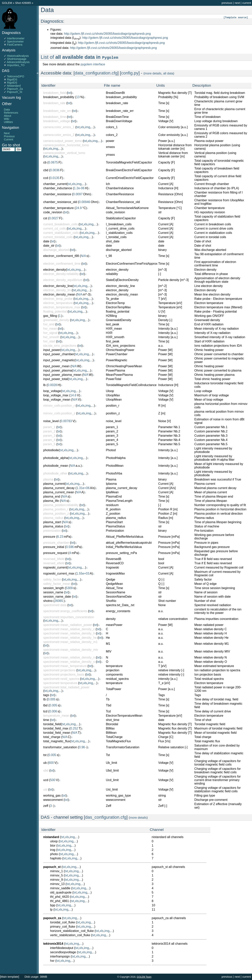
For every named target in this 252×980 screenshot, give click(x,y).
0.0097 (78, 194)
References (11, 112)
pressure (49, 536)
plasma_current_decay (59, 488)
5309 (69, 588)
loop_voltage (52, 391)
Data (7, 109)
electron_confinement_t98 (61, 256)
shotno (48, 600)
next (237, 2)
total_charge (51, 737)
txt (69, 92)
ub (45, 762)
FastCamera (14, 44)
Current (8, 139)
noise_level (51, 421)
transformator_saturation (60, 747)
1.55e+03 (82, 573)
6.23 (60, 536)
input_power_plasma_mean (62, 374)
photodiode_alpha (55, 458)
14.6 (73, 395)
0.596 (70, 547)
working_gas (52, 795)
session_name (53, 592)
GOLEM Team (144, 977)
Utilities (8, 122)
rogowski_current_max (58, 573)
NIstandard (14, 85)
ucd (45, 780)
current (246, 2)
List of (79, 57)
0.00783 (66, 421)
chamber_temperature (58, 208)
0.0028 (52, 385)
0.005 (51, 699)
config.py (130, 73)
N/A (83, 256)
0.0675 (53, 162)
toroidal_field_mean (56, 732)
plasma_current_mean (58, 492)
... (92, 127)
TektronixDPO (15, 76)
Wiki (6, 118)
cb (45, 162)
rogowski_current (55, 567)
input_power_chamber (58, 354)
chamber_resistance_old (60, 202)
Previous (9, 136)
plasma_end (51, 496)
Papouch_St (14, 91)
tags (46, 695)
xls (82, 127)
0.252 (74, 728)
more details (153, 73)
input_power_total (55, 379)
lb (44, 385)
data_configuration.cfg (96, 73)
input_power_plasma (57, 370)
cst (45, 218)
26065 (58, 600)
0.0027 (54, 218)
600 (51, 762)
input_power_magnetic (58, 360)
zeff (45, 805)
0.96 (82, 747)
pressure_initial (53, 547)
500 (52, 780)
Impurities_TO (15, 65)
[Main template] (9, 976)
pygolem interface (93, 64)
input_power (51, 350)
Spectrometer (15, 41)
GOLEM (7, 2)
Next (7, 133)
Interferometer (15, 38)
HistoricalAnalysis (18, 55)
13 (78, 97)
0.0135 (55, 178)
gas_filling (50, 315)
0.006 (53, 711)
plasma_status (53, 526)
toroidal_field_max (55, 728)
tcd (45, 711)
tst (45, 755)
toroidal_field (52, 724)
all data (168, 73)
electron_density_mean (59, 294)
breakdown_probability (58, 97)
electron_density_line (57, 286)
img (87, 127)
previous (227, 2)
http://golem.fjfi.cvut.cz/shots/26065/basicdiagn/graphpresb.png (107, 33)
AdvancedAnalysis (18, 62)
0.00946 (84, 202)
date (46, 241)
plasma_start (52, 522)
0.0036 (55, 170)
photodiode (51, 450)
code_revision (52, 212)
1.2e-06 (79, 188)
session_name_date (57, 596)
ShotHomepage (16, 58)
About (7, 115)
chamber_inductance (57, 188)
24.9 (79, 208)
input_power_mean (56, 366)
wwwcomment (53, 799)
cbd (45, 170)
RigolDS (12, 79)
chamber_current (55, 184)
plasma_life (51, 500)
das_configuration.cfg (105, 817)
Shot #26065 (23, 2)
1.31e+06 (83, 488)
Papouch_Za (15, 88)
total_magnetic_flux (56, 741)
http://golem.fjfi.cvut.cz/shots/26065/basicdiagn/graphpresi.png (125, 37)
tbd (45, 705)
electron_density (54, 269)
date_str (48, 245)
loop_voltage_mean (56, 399)
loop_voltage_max (55, 395)
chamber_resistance (57, 194)
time (46, 720)
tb (44, 699)
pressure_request (55, 553)
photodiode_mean (55, 465)
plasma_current (54, 483)
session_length (53, 588)
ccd (45, 178)
